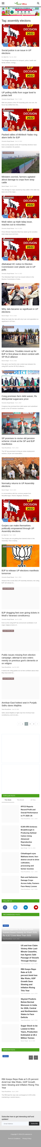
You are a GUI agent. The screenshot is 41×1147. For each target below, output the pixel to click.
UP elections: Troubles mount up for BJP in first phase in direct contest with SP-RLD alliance (20, 354)
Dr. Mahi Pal (5, 57)
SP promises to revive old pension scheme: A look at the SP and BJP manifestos (18, 441)
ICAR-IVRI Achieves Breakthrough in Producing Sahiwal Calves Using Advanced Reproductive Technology (29, 836)
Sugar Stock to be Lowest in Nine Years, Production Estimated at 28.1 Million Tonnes (29, 1032)
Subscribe (34, 1123)
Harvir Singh (5, 186)
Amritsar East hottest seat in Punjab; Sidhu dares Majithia (19, 704)
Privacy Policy (27, 1138)
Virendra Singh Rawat (8, 99)
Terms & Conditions (14, 1138)
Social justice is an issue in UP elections (16, 51)
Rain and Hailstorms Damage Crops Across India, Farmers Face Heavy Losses (30, 881)
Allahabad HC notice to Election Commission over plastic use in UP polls (18, 267)
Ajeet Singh (24, 848)
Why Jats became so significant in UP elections (20, 310)
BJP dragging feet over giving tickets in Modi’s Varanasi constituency (20, 614)
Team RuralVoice (6, 447)
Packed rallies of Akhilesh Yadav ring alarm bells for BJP (19, 136)
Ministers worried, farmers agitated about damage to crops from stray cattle (18, 180)
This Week (8, 800)
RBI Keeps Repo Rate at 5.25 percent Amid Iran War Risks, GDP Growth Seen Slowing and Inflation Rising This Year (29, 980)
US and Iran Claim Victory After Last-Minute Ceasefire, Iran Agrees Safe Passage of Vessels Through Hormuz (30, 953)
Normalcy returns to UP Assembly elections (18, 484)
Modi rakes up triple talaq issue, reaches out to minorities (17, 223)
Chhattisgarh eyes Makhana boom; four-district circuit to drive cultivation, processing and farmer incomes (30, 861)
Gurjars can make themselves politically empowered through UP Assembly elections (18, 528)
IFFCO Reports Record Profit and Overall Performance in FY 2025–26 (29, 811)
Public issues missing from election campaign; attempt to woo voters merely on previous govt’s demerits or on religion (20, 659)
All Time (33, 800)
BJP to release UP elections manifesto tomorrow (20, 572)
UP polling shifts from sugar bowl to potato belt (19, 94)
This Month (20, 800)
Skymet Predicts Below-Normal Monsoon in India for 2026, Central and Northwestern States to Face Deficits (29, 1008)
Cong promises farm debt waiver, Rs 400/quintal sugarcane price (19, 397)
